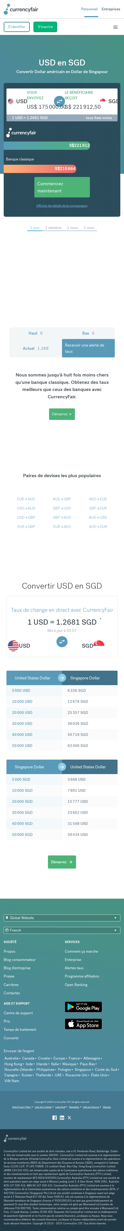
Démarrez (62, 414)
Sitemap (107, 1107)
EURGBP (26, 526)
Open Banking (76, 984)
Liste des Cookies (43, 1107)
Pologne (64, 1069)
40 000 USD (22, 734)
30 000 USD (22, 723)
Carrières (11, 984)
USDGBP (26, 517)
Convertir (11, 1038)
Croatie (44, 1058)
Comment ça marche (81, 951)
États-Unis (99, 1075)
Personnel (89, 9)
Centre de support (18, 1013)
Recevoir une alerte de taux (84, 348)
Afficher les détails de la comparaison (62, 206)
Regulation (74, 1107)
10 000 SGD (22, 790)
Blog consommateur (20, 959)
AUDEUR (98, 526)
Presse (9, 976)
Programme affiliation (82, 976)
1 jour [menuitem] (35, 227)
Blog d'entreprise (17, 968)
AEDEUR (98, 499)
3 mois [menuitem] (88, 227)
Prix (7, 1021)
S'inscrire (45, 26)
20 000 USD (22, 712)
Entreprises (111, 9)
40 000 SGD (22, 823)
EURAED (62, 526)
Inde (29, 1064)
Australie (11, 1058)
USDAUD (26, 508)
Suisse (26, 1075)
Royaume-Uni (76, 1075)
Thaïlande (43, 1075)
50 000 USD (22, 745)
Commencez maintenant (50, 187)
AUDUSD (98, 517)
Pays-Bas (87, 1064)
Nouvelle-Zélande (18, 1069)
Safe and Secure (91, 1107)
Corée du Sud (106, 1069)
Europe (59, 1058)
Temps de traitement (20, 1029)
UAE (58, 1075)
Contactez (12, 993)
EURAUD (26, 499)
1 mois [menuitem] (72, 227)
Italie (55, 1064)
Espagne (11, 1075)
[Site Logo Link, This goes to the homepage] (21, 9)
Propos (9, 951)
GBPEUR (98, 508)
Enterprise (73, 959)
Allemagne (91, 1058)
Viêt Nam (11, 1080)
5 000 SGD (21, 779)
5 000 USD (21, 690)
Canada (28, 1058)
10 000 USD (22, 701)
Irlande (41, 1064)
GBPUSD (62, 508)
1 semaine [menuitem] (53, 227)
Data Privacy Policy (21, 1107)
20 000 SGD (22, 801)
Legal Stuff (60, 1107)
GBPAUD (62, 517)
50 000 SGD (22, 834)
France (74, 1058)
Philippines (45, 1069)
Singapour (83, 1069)
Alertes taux (74, 968)
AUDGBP (62, 499)
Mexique (69, 1064)
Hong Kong (13, 1064)
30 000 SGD (22, 812)
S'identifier (16, 26)
